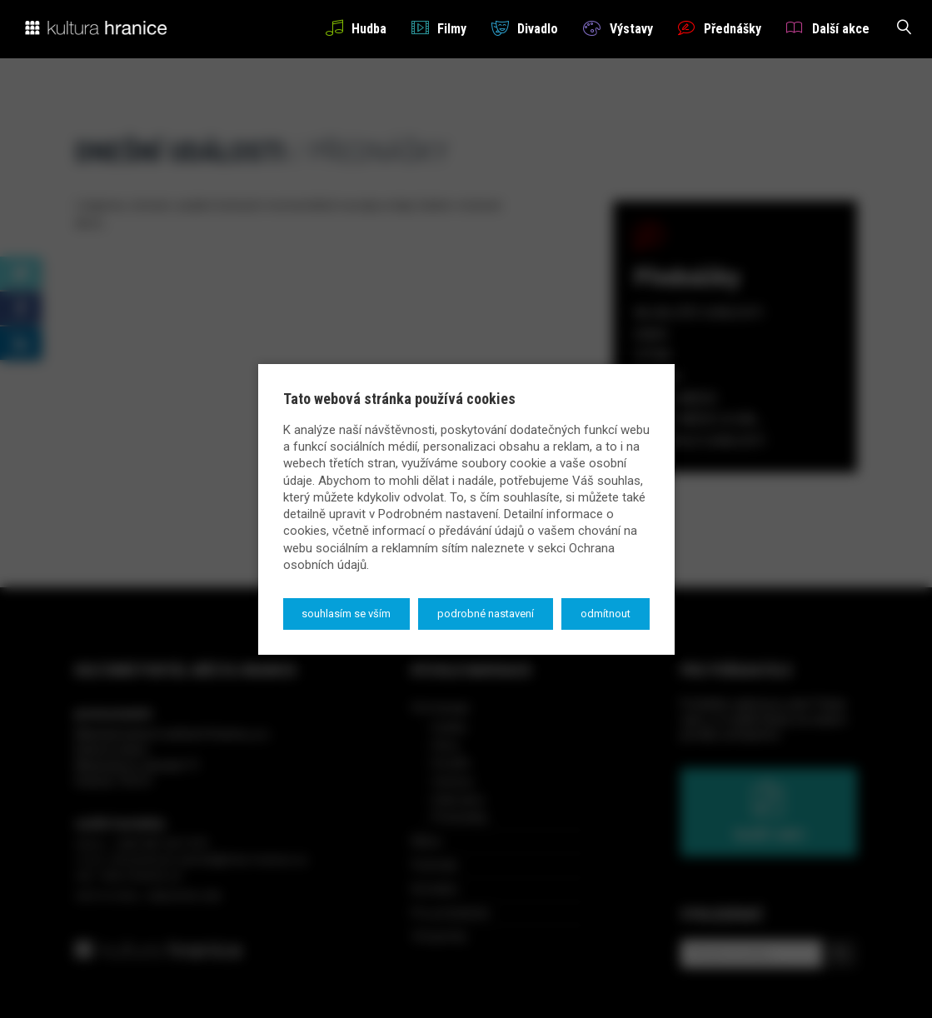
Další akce (828, 28)
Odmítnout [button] (605, 613)
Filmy (438, 28)
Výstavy (617, 28)
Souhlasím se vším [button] (346, 613)
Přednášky (719, 28)
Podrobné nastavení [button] (485, 613)
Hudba (356, 28)
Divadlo (524, 28)
